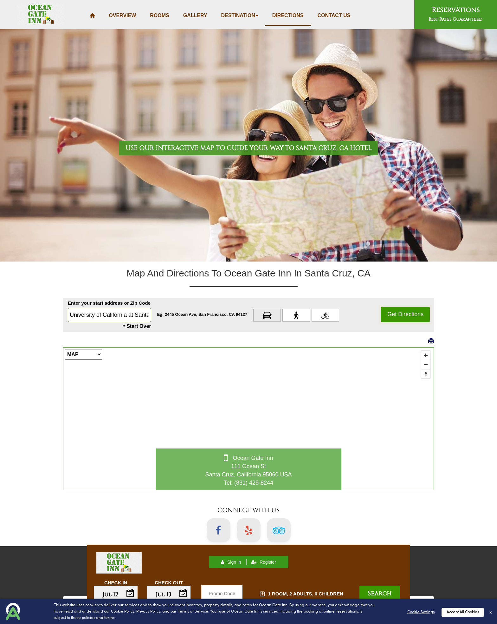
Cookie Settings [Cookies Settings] (421, 621)
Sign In (231, 562)
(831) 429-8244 (253, 483)
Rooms (159, 15)
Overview (122, 15)
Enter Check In (116, 599)
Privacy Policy (148, 620)
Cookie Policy (122, 620)
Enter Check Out (169, 599)
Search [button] (379, 593)
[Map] (248, 419)
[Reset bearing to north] (425, 373)
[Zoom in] (425, 355)
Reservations (455, 13)
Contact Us (334, 15)
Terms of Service (193, 620)
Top (483, 599)
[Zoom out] (425, 364)
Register (263, 562)
